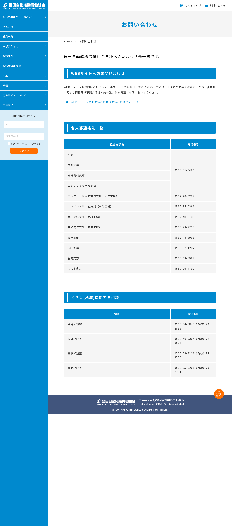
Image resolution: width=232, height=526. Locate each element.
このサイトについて (14, 95)
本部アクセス (10, 46)
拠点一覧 (8, 36)
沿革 (5, 76)
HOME (68, 41)
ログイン (24, 150)
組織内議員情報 (12, 66)
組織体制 (8, 56)
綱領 (5, 85)
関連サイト (9, 105)
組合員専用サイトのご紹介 (18, 17)
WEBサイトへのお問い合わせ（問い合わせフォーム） (105, 102)
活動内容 (8, 26)
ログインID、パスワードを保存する (25, 143)
